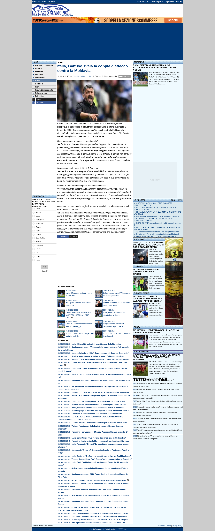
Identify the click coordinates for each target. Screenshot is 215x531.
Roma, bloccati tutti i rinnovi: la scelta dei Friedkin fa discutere (97, 408)
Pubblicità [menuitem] (38, 96)
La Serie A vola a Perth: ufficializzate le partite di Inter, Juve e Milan (99, 423)
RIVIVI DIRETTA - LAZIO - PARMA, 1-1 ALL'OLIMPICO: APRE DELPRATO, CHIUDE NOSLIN (154, 67)
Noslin (38, 260)
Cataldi (38, 234)
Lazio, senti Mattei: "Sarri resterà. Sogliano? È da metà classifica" (98, 438)
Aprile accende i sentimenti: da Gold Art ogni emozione (157, 232)
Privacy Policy (177, 526)
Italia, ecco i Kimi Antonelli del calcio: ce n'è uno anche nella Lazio (99, 516)
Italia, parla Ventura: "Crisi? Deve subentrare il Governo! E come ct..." (100, 353)
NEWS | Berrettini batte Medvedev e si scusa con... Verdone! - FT (98, 523)
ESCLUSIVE (139, 266)
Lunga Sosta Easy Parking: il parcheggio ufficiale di (156, 236)
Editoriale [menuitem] (38, 75)
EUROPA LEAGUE (141, 293)
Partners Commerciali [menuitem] (43, 66)
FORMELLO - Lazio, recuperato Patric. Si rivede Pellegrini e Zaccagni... (100, 392)
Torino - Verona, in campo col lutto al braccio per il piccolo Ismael (98, 404)
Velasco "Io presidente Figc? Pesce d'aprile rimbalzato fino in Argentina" (101, 459)
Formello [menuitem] (38, 87)
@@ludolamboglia (109, 76)
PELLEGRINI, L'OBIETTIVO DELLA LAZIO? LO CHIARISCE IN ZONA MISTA (156, 331)
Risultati (44, 271)
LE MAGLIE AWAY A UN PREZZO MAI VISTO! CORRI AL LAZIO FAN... (79, 315)
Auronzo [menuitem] (37, 69)
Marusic (38, 212)
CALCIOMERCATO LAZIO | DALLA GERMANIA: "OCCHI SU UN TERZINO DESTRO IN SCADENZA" (156, 357)
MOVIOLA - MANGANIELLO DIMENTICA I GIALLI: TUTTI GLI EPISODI (148, 271)
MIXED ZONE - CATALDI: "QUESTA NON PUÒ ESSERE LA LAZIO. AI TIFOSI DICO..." (147, 298)
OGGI (173, 200)
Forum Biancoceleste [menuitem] (43, 90)
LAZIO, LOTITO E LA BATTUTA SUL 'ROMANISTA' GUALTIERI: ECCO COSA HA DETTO (148, 244)
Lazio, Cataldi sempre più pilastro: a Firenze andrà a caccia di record (99, 513)
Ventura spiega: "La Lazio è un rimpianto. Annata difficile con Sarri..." (100, 411)
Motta (38, 209)
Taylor (38, 231)
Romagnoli (40, 223)
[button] (44, 267)
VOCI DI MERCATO (141, 352)
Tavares (38, 227)
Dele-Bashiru (40, 238)
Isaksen (38, 241)
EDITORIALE (139, 62)
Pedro (38, 256)
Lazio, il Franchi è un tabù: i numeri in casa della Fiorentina (96, 344)
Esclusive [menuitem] (38, 72)
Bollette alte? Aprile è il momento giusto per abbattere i (157, 234)
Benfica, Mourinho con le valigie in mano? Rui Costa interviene (97, 356)
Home (35, 62)
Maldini (38, 249)
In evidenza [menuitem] (39, 78)
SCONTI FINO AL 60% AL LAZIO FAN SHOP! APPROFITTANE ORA (98, 480)
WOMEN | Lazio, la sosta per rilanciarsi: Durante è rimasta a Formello (100, 359)
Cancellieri (39, 245)
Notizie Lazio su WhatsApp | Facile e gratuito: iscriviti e (157, 216)
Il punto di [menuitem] (38, 84)
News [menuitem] (36, 81)
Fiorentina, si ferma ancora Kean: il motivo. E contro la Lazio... (97, 414)
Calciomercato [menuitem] (40, 93)
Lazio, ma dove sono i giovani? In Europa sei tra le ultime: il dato (98, 401)
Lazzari (38, 216)
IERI (180, 200)
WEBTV (137, 327)
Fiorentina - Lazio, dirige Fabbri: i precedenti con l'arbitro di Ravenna (100, 441)
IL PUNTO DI (139, 239)
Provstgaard (40, 219)
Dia (37, 252)
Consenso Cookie (164, 526)
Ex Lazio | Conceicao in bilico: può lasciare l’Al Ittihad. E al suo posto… (101, 519)
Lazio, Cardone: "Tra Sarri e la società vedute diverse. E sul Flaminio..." (101, 456)
